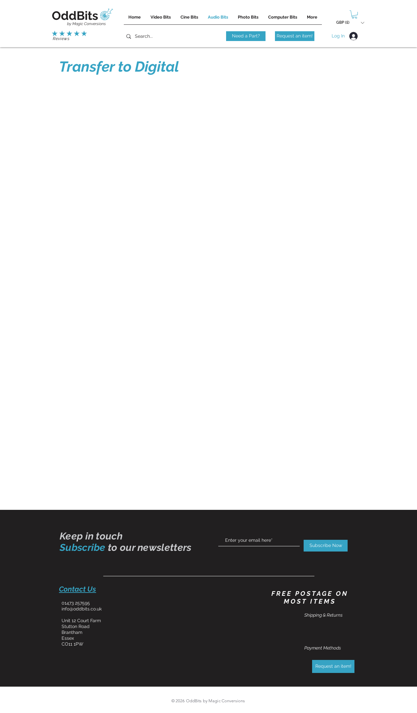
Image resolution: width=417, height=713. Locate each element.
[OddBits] (75, 15)
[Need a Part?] (246, 36)
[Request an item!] (294, 36)
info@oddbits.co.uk (82, 608)
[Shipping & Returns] (327, 615)
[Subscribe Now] (326, 546)
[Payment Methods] (327, 648)
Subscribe (83, 547)
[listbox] (350, 23)
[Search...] (152, 36)
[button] (354, 14)
